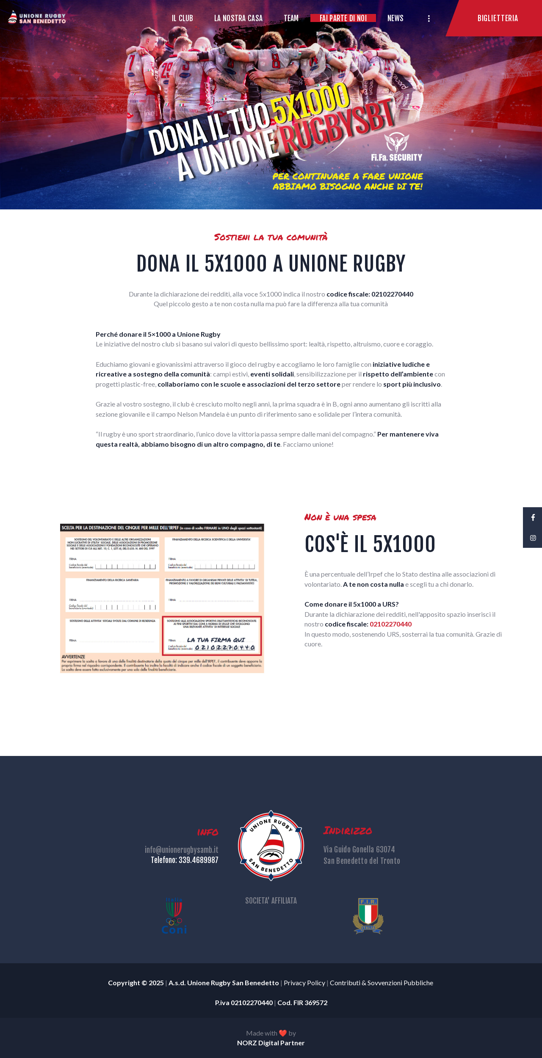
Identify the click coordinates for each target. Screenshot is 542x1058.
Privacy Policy (304, 982)
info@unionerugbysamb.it (181, 850)
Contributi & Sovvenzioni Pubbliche (382, 982)
